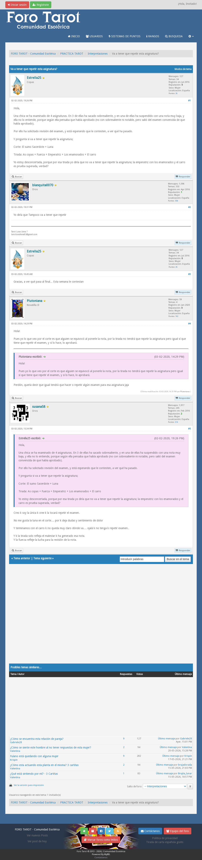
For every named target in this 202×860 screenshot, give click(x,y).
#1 (189, 100)
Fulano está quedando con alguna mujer (34, 756)
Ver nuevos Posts (37, 835)
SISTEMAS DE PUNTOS (124, 36)
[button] (191, 36)
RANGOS (152, 36)
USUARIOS (94, 36)
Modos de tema (183, 69)
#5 (189, 428)
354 (176, 201)
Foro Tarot (82, 851)
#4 (189, 323)
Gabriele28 (16, 742)
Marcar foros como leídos (101, 839)
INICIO (74, 36)
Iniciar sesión (17, 4)
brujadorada (185, 764)
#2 (189, 207)
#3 (189, 274)
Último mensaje (166, 738)
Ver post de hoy (37, 841)
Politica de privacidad (165, 838)
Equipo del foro (177, 831)
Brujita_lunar (185, 773)
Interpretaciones (98, 53)
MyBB (107, 854)
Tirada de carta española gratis (164, 842)
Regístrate (41, 4)
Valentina (15, 751)
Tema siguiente (42, 558)
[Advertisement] (101, 618)
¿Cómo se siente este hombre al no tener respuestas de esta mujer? (50, 747)
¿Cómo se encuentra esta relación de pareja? (37, 738)
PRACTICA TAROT (71, 53)
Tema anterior (21, 558)
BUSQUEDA (174, 36)
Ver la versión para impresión (29, 785)
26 (177, 93)
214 (176, 422)
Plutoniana (185, 391)
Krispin (14, 760)
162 (176, 316)
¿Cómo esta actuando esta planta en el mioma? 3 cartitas (44, 765)
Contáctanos (150, 831)
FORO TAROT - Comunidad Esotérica (33, 53)
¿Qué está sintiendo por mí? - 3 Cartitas (34, 773)
